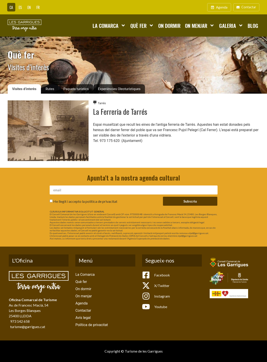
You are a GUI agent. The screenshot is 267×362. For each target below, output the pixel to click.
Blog (253, 25)
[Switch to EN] (29, 7)
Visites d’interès (24, 89)
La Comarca (109, 25)
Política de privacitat (91, 325)
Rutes (50, 89)
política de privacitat (101, 201)
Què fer (142, 25)
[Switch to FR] (38, 7)
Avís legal (83, 318)
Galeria (231, 25)
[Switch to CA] (11, 7)
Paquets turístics (76, 89)
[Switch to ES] (20, 7)
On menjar (199, 25)
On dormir (169, 25)
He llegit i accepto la (85, 201)
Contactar (83, 310)
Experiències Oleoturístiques (119, 89)
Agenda (81, 303)
